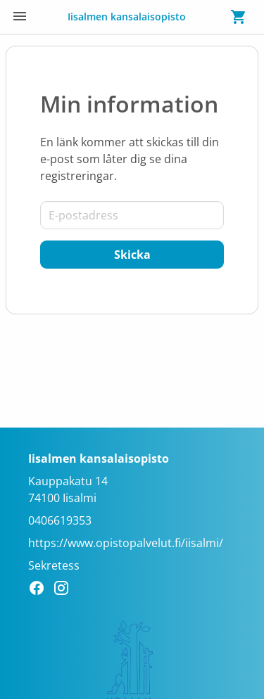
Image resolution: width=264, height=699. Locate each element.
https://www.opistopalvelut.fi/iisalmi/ (125, 543)
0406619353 (60, 520)
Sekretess (54, 565)
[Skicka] (132, 255)
